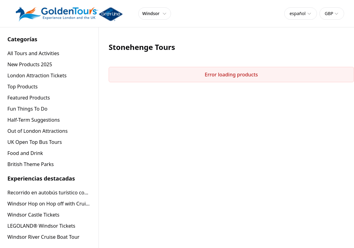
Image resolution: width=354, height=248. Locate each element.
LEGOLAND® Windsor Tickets (41, 225)
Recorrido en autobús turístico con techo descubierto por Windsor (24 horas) (49, 192)
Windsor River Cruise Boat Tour (43, 237)
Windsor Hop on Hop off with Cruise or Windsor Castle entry (49, 203)
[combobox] (300, 13)
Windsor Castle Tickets (33, 214)
